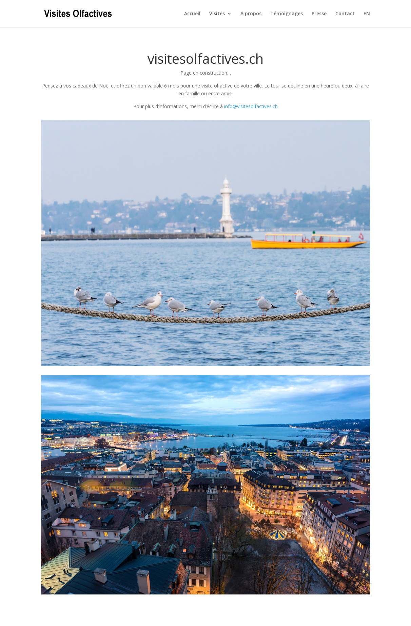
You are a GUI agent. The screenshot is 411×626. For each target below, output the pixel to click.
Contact (345, 14)
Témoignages (286, 14)
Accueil (192, 14)
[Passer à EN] (367, 19)
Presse (319, 14)
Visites (217, 14)
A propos (250, 14)
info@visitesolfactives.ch (251, 106)
